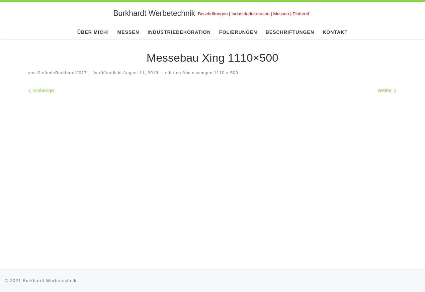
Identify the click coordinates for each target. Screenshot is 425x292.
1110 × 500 (225, 73)
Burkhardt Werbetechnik (49, 280)
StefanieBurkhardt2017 (62, 73)
